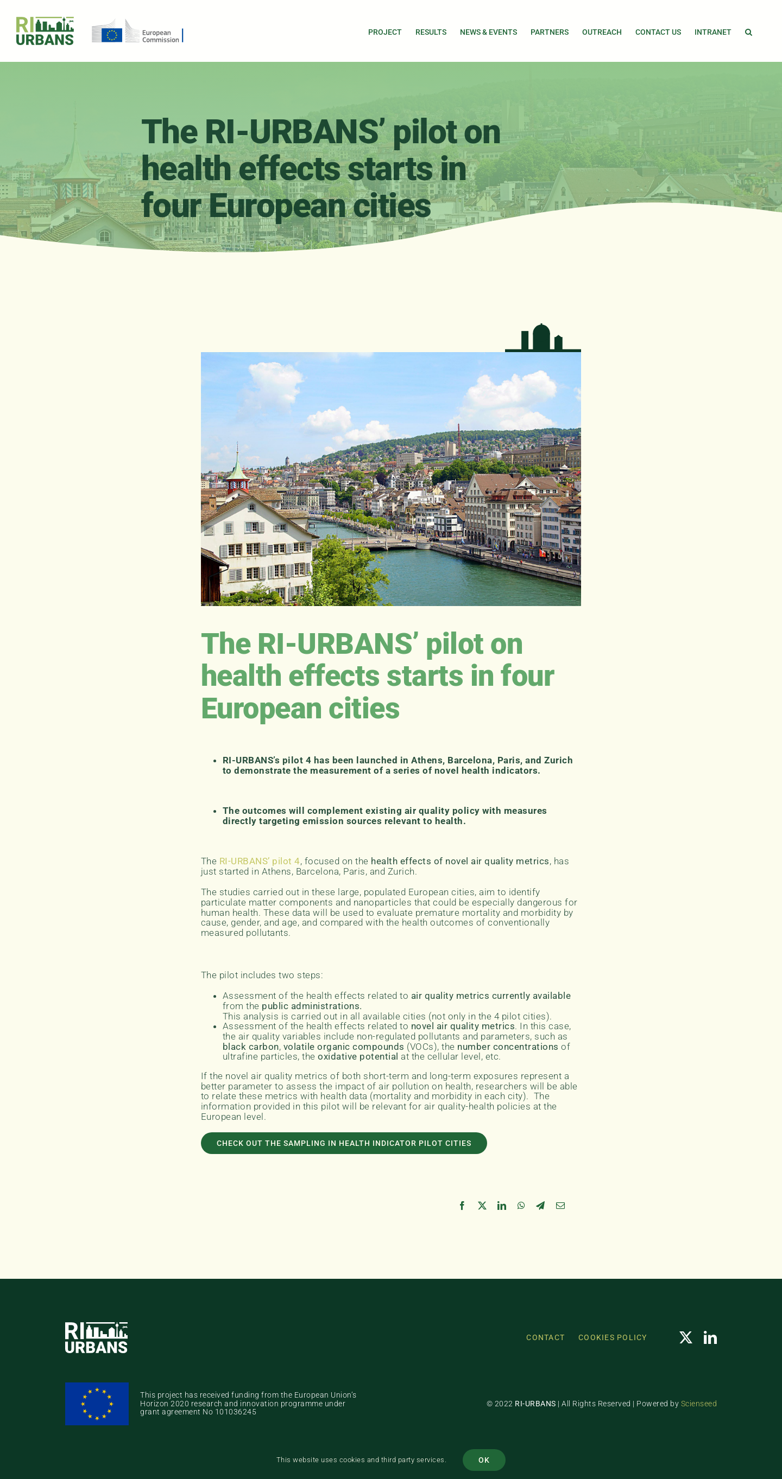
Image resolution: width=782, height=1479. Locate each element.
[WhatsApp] (521, 1205)
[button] (748, 31)
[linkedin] (710, 1337)
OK (484, 1460)
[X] (482, 1205)
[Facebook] (462, 1205)
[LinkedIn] (502, 1205)
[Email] (561, 1205)
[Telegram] (541, 1205)
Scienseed (699, 1403)
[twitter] (686, 1337)
